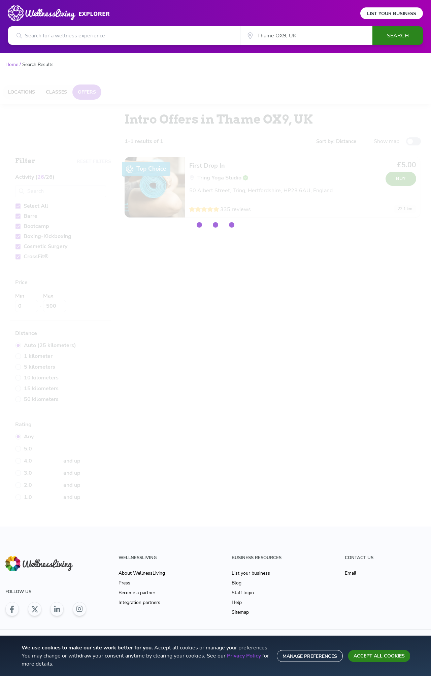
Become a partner (137, 592)
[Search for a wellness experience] (124, 35)
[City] (306, 35)
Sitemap (240, 612)
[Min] (26, 306)
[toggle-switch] (413, 141)
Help (237, 602)
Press (124, 583)
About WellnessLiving (142, 573)
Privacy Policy (244, 656)
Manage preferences (310, 656)
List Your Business (391, 13)
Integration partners (139, 602)
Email (350, 573)
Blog (236, 583)
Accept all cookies (379, 656)
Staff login (243, 592)
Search (398, 35)
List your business (251, 573)
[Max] (54, 306)
